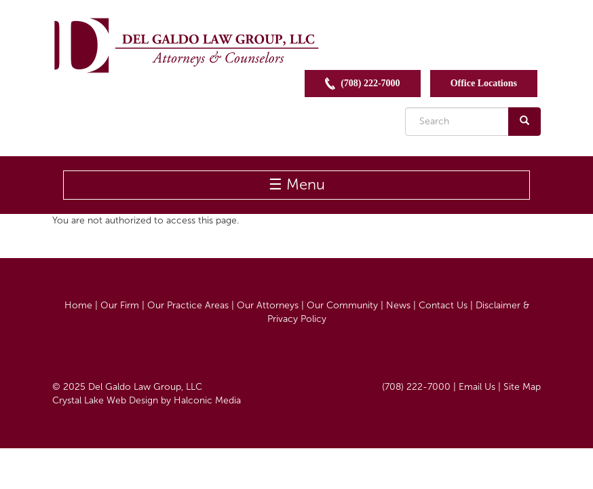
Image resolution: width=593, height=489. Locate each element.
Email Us (477, 387)
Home (78, 305)
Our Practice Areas (188, 305)
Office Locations (484, 83)
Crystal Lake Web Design (105, 400)
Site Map (522, 387)
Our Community (342, 305)
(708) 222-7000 (362, 83)
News (398, 305)
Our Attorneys (268, 305)
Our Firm (119, 305)
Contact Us (443, 305)
